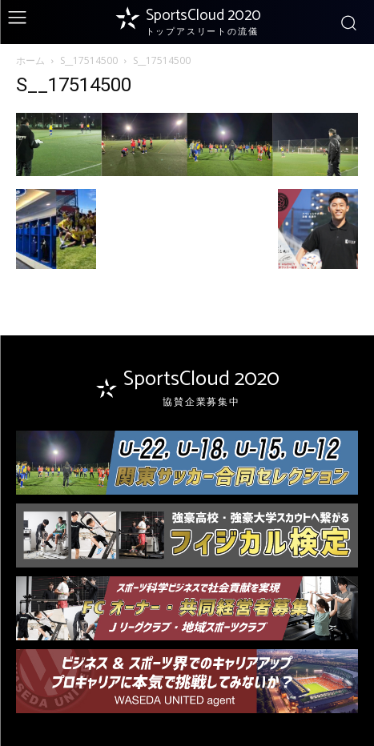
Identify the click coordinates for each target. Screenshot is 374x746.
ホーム (30, 60)
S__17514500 (89, 60)
